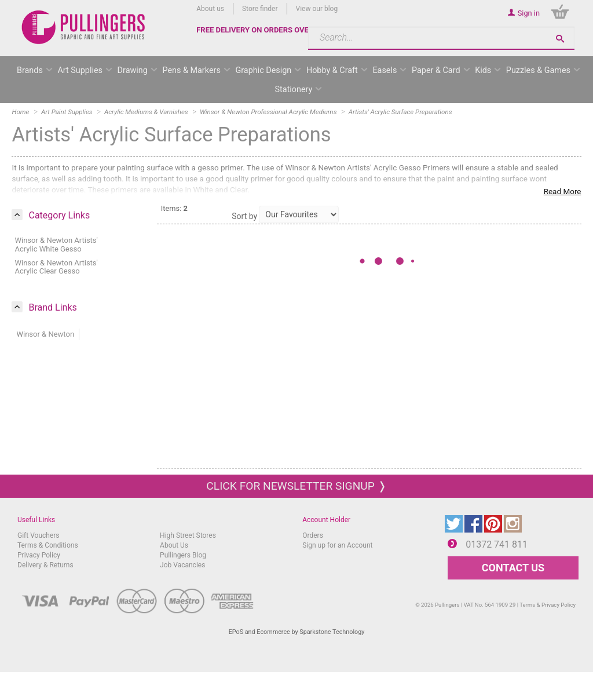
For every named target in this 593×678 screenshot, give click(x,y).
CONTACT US (513, 568)
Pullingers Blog (183, 555)
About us (210, 9)
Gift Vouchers (38, 535)
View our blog (317, 9)
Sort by (244, 216)
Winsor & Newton (45, 334)
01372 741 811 (497, 544)
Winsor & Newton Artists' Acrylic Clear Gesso (55, 266)
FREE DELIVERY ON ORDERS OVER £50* (264, 29)
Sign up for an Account (337, 545)
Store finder (260, 9)
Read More (562, 191)
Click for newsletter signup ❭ (296, 486)
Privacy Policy (38, 555)
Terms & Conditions (47, 545)
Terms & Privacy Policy (547, 605)
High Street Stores (188, 535)
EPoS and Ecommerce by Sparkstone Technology (297, 632)
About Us (174, 545)
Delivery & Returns (45, 565)
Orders (312, 535)
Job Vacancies (182, 565)
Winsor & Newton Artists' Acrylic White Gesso (55, 244)
